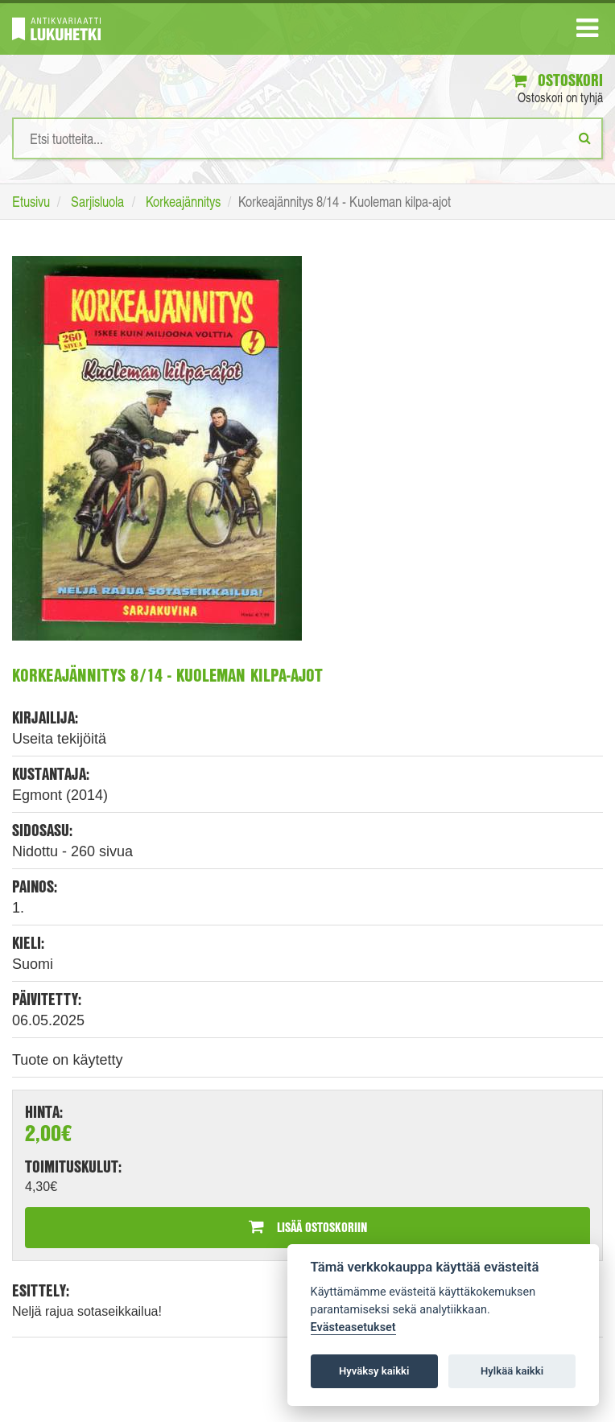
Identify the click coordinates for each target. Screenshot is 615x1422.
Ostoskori (557, 80)
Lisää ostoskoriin (308, 1227)
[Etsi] (585, 138)
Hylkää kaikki (512, 1371)
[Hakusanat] (307, 138)
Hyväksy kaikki (374, 1371)
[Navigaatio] (587, 31)
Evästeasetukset (353, 1327)
